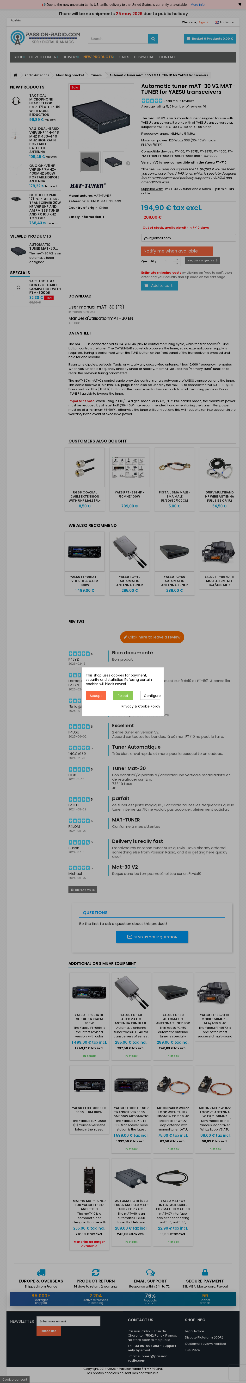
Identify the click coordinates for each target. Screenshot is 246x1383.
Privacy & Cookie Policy (141, 706)
